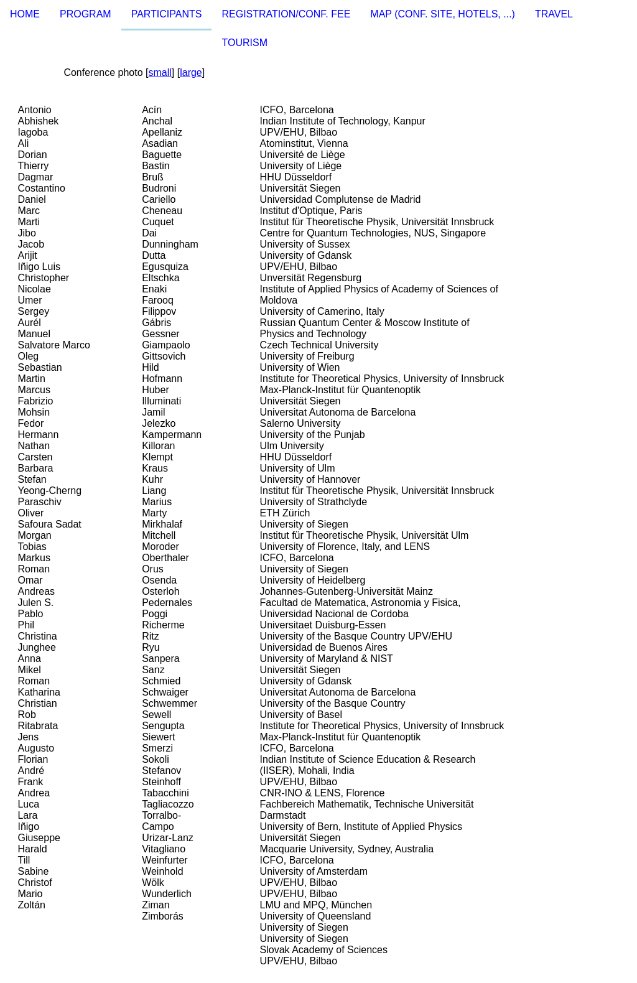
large (191, 72)
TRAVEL (554, 14)
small (159, 72)
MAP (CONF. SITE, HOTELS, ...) (442, 14)
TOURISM (244, 42)
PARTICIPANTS (166, 14)
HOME (25, 14)
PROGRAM (85, 14)
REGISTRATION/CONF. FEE (285, 14)
